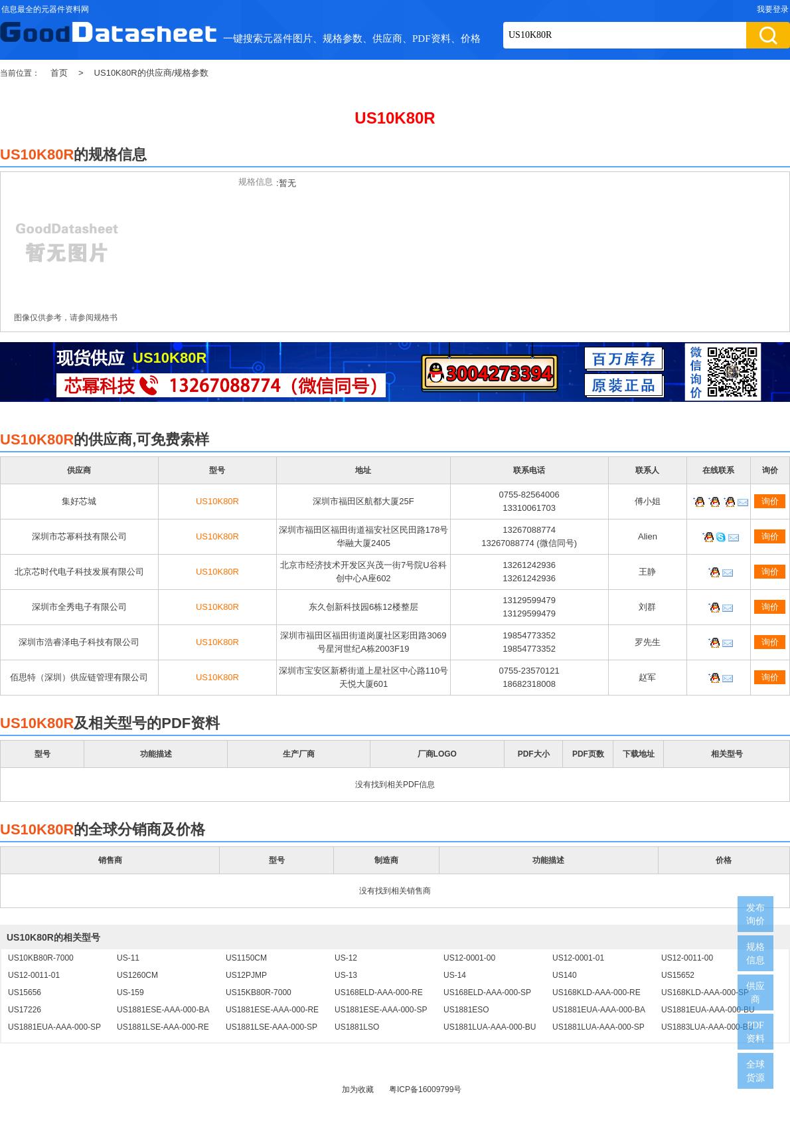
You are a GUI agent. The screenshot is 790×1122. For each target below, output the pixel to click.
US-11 (128, 958)
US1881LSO (357, 1027)
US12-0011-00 (687, 958)
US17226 (24, 1009)
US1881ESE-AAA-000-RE (272, 1009)
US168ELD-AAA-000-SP (487, 992)
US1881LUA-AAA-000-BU (489, 1027)
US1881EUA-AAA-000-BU (708, 1009)
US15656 (24, 992)
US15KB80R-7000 (258, 992)
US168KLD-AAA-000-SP (705, 992)
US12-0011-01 (34, 975)
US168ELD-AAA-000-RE (379, 992)
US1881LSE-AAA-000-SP (271, 1027)
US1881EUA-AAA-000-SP (54, 1027)
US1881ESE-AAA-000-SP (381, 1009)
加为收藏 (358, 1089)
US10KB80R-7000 (41, 958)
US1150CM (246, 958)
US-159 (130, 992)
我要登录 (773, 9)
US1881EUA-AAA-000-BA (598, 1009)
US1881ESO (466, 1009)
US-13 (346, 975)
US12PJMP (246, 975)
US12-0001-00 (469, 958)
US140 (564, 975)
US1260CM (137, 975)
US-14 (454, 975)
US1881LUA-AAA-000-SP (598, 1027)
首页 (59, 73)
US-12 (346, 958)
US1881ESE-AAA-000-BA (163, 1009)
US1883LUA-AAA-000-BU (707, 1027)
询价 (770, 501)
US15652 (677, 975)
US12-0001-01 (578, 958)
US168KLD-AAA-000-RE (596, 992)
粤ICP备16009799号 (425, 1089)
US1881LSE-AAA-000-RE (163, 1027)
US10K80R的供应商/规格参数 (151, 73)
